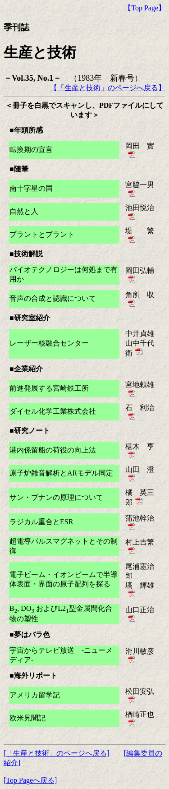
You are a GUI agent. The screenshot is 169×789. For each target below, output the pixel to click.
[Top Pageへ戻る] (30, 780)
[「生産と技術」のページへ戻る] (57, 753)
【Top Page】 (144, 8)
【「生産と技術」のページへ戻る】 (107, 88)
